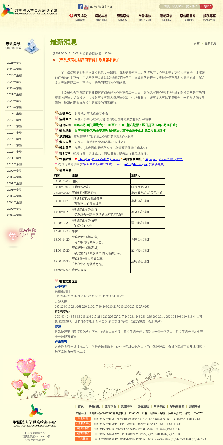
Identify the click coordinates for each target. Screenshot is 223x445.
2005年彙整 (14, 196)
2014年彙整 (14, 139)
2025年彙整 (14, 69)
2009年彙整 (14, 170)
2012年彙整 (14, 151)
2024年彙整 (14, 75)
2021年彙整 (14, 94)
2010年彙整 (14, 164)
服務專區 (194, 406)
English (206, 6)
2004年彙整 (14, 202)
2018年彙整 (14, 113)
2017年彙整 (14, 119)
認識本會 (110, 406)
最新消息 (210, 43)
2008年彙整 (14, 177)
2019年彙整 (14, 107)
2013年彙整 (14, 145)
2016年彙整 (14, 126)
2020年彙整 (14, 100)
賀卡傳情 (191, 6)
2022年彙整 (14, 88)
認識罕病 (126, 406)
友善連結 (143, 406)
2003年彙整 (14, 208)
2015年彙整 (14, 132)
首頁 (167, 6)
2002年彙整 (14, 215)
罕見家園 (178, 6)
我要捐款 (94, 406)
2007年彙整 (14, 183)
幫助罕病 (159, 406)
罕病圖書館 (177, 406)
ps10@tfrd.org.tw (136, 164)
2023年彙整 (14, 81)
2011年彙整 (14, 158)
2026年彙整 (14, 62)
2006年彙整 (14, 189)
